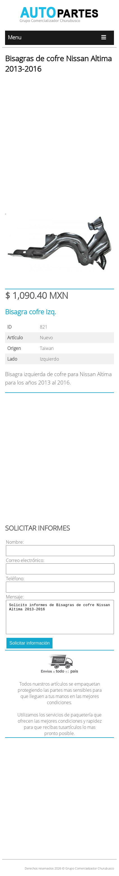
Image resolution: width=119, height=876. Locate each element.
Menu (59, 37)
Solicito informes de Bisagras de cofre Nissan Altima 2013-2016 (60, 617)
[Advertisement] (59, 138)
